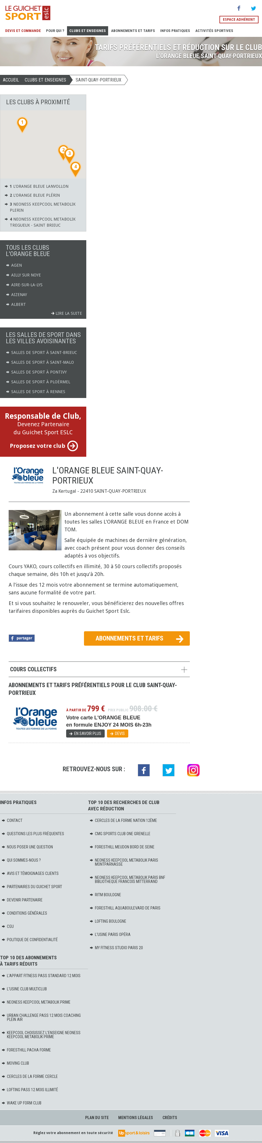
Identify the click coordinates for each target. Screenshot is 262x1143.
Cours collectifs (33, 669)
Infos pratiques (175, 31)
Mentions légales (135, 1117)
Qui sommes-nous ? (21, 860)
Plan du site (97, 1117)
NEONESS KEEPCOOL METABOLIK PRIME (35, 1002)
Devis (120, 733)
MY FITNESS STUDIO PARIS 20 (116, 947)
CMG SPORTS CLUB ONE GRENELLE (119, 833)
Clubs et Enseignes (87, 31)
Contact (11, 820)
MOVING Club (15, 1063)
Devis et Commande (23, 31)
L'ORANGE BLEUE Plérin (32, 195)
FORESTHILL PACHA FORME (26, 1050)
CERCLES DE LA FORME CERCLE (29, 1076)
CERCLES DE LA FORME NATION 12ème (123, 820)
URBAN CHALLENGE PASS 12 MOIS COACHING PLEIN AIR (41, 1017)
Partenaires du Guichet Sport (31, 886)
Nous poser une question (27, 847)
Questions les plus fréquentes (32, 833)
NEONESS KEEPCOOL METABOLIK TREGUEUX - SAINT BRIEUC (40, 222)
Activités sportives (214, 31)
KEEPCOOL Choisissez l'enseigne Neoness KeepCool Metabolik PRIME (41, 1034)
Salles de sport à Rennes (35, 391)
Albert (16, 304)
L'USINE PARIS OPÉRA (110, 934)
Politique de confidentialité (29, 939)
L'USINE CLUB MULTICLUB (24, 989)
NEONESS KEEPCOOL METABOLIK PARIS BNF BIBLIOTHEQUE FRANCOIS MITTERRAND (127, 879)
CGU (7, 926)
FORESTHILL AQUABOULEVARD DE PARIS (124, 908)
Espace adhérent (239, 20)
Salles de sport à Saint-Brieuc (41, 352)
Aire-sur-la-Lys (24, 284)
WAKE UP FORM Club (21, 1103)
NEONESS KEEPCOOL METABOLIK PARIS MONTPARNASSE (123, 862)
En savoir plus (87, 733)
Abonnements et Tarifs (133, 31)
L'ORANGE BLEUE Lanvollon (36, 186)
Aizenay (16, 294)
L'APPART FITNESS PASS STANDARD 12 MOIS (41, 975)
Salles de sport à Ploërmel (38, 381)
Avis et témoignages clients (30, 873)
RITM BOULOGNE (105, 894)
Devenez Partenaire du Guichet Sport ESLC (43, 431)
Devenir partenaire (22, 900)
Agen (14, 265)
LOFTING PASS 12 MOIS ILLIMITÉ (29, 1089)
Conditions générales (24, 913)
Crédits (169, 1117)
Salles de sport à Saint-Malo (40, 362)
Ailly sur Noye (23, 275)
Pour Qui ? (55, 31)
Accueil (11, 80)
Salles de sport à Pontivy (36, 372)
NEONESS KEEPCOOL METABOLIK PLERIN (40, 207)
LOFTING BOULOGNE (107, 921)
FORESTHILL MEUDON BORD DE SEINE (121, 847)
